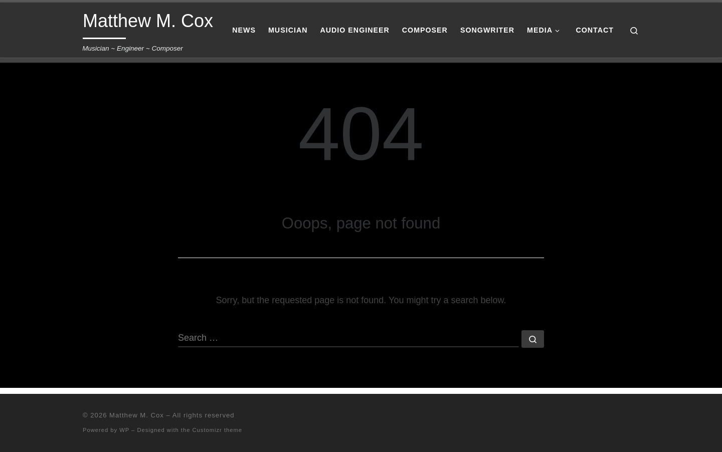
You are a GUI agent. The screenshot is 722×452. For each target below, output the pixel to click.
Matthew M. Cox (136, 415)
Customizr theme (218, 430)
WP (124, 430)
